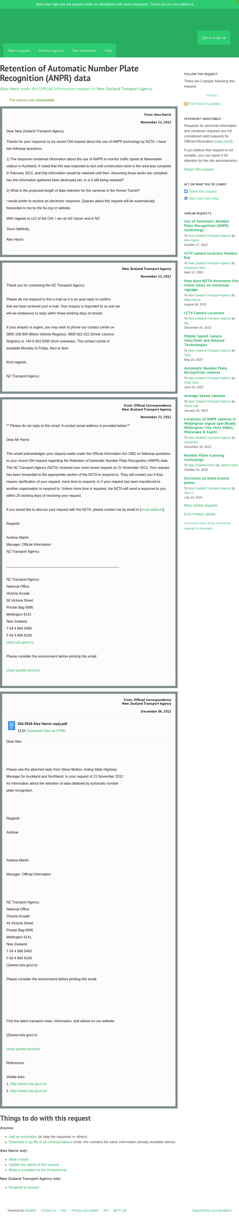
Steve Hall (191, 406)
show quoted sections (23, 670)
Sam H (189, 493)
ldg (186, 323)
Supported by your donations (211, 1210)
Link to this (169, 248)
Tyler (187, 355)
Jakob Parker (229, 465)
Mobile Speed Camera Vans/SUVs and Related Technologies (204, 340)
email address (152, 509)
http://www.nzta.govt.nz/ (28, 1084)
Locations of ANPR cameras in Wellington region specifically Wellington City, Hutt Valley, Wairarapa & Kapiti (210, 425)
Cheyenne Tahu (195, 267)
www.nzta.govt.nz (20, 642)
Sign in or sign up (214, 37)
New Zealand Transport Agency (124, 88)
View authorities (84, 50)
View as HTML (54, 731)
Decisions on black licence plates (206, 480)
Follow (211, 95)
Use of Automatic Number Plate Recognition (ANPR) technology (206, 225)
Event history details (199, 514)
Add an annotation (23, 1137)
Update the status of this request (34, 1165)
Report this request (199, 169)
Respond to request (24, 1187)
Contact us (48, 1210)
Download (34, 731)
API (106, 1210)
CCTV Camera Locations (204, 312)
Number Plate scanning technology (204, 457)
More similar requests (201, 505)
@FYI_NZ (120, 1210)
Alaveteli (30, 1210)
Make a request (19, 50)
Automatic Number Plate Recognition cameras (205, 370)
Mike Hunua (192, 300)
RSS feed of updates (205, 104)
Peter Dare (191, 382)
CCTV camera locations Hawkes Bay (210, 255)
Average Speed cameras (204, 395)
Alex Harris (9, 88)
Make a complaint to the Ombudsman (38, 1170)
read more (223, 141)
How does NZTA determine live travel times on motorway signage (211, 285)
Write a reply (18, 1159)
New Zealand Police (202, 465)
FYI (28, 34)
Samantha (191, 442)
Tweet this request (203, 191)
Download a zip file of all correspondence (41, 1142)
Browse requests (51, 50)
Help (108, 50)
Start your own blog (204, 198)
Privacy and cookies (85, 1210)
